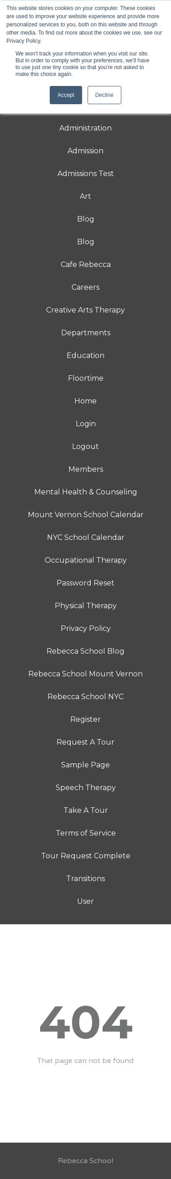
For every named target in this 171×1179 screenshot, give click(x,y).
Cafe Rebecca (86, 264)
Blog (85, 219)
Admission (85, 150)
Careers (85, 287)
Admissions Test (85, 173)
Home (85, 401)
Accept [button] (65, 95)
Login (86, 423)
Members (85, 469)
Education (85, 355)
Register (85, 719)
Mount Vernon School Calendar (86, 514)
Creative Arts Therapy (85, 310)
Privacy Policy (86, 628)
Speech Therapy (86, 787)
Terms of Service (86, 833)
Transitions (85, 878)
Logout (85, 446)
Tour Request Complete (85, 856)
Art (85, 196)
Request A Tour (85, 742)
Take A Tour (85, 810)
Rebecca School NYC (85, 696)
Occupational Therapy (86, 560)
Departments (85, 332)
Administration (85, 128)
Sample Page (85, 765)
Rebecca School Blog (85, 651)
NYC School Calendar (85, 537)
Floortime (86, 378)
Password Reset (85, 583)
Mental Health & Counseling (85, 492)
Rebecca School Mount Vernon (85, 674)
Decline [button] (104, 95)
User (85, 901)
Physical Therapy (86, 605)
